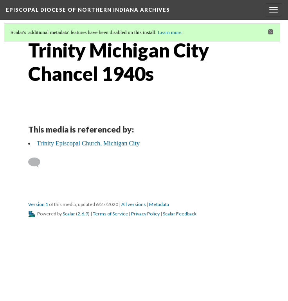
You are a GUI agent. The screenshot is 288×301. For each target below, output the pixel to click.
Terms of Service (110, 214)
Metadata (159, 204)
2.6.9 (82, 214)
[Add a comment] (37, 163)
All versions (133, 204)
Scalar (69, 214)
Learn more (169, 32)
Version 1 (38, 204)
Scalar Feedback (179, 214)
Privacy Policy (145, 214)
